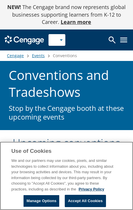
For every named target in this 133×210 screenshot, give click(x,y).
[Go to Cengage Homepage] (24, 39)
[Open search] (112, 40)
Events (38, 55)
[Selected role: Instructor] (56, 40)
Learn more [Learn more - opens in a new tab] (76, 21)
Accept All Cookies (85, 201)
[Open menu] (123, 40)
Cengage (15, 55)
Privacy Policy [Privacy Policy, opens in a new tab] (91, 189)
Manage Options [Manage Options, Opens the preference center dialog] (41, 201)
